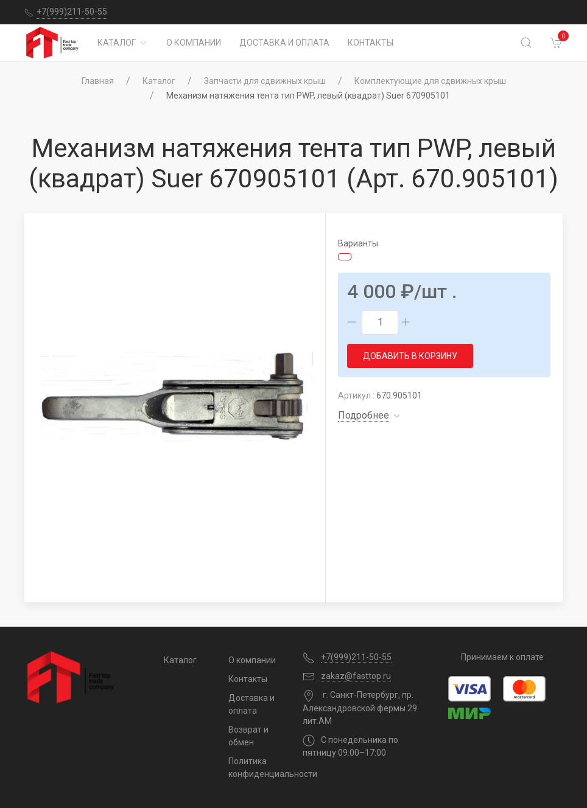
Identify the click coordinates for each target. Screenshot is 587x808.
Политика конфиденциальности (256, 767)
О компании (193, 42)
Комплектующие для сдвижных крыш (430, 81)
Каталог (122, 42)
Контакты (370, 42)
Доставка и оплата (284, 42)
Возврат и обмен (248, 736)
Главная (98, 81)
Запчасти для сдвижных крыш (265, 81)
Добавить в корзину (410, 356)
